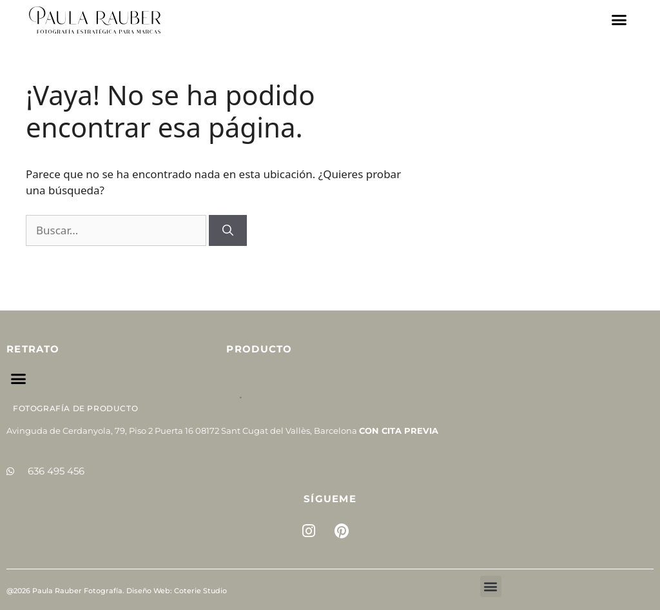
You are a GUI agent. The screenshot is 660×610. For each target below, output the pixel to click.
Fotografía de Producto (75, 408)
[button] (619, 20)
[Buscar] (228, 230)
